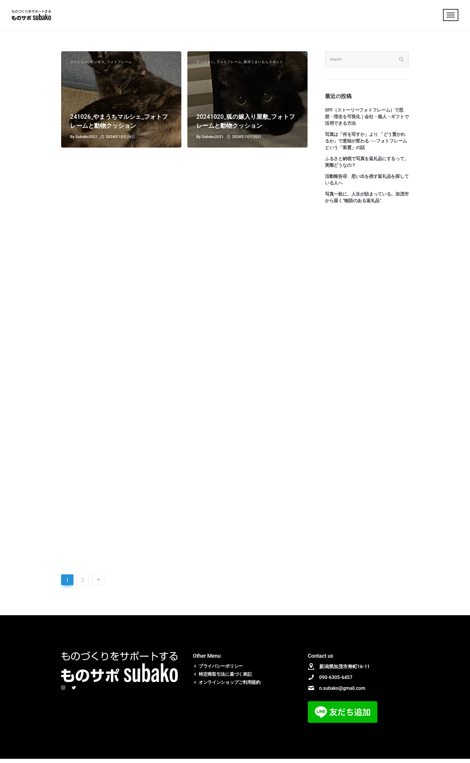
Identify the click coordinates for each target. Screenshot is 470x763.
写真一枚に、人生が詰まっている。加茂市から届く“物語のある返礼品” (367, 202)
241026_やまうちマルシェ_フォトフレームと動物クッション (119, 126)
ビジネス (97, 66)
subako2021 (86, 141)
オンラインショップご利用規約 (229, 686)
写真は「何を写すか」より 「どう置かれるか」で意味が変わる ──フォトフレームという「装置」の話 (366, 145)
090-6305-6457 (335, 681)
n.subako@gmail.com (342, 692)
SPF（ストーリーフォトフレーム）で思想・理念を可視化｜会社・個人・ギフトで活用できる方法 (367, 121)
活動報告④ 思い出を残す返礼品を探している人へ (367, 184)
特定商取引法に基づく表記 (225, 678)
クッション (79, 66)
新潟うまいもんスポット (263, 66)
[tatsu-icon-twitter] (74, 692)
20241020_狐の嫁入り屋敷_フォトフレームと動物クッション (245, 126)
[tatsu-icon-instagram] (64, 692)
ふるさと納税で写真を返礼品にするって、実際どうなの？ (367, 166)
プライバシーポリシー (221, 670)
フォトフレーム (119, 66)
